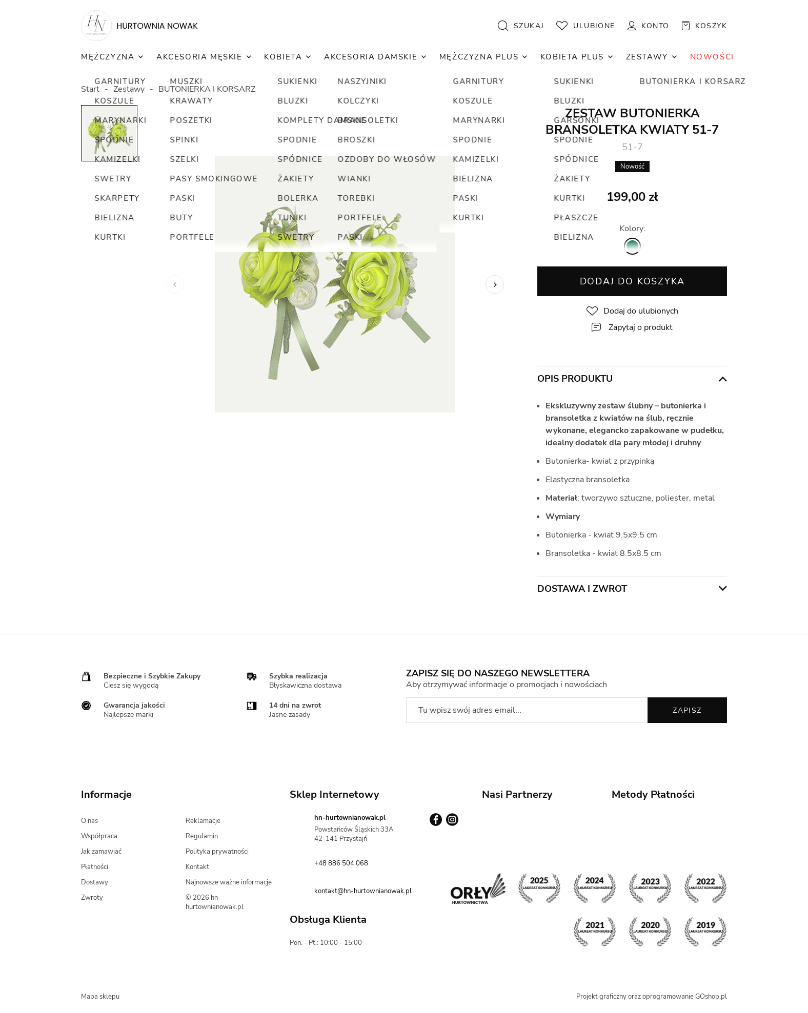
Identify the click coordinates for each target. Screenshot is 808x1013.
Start (90, 89)
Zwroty (92, 897)
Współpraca (99, 836)
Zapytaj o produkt (641, 327)
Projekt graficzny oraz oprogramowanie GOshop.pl (651, 996)
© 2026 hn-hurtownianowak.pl (215, 902)
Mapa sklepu (100, 996)
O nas (89, 820)
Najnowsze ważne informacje (229, 882)
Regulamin (202, 836)
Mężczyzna (107, 57)
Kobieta (283, 57)
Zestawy (647, 57)
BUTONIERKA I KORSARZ (206, 89)
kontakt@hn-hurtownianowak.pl (363, 891)
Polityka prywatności (217, 851)
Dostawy (94, 882)
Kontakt (197, 867)
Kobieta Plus (572, 57)
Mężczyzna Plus (478, 57)
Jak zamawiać (101, 851)
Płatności (94, 867)
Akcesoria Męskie (199, 57)
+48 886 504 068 (341, 863)
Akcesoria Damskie (370, 57)
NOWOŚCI (712, 57)
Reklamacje (203, 820)
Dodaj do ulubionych (640, 311)
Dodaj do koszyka (632, 281)
